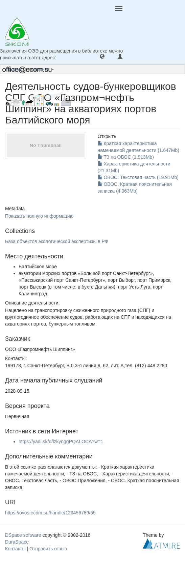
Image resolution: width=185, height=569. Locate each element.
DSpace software (23, 535)
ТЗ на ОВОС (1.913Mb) (126, 157)
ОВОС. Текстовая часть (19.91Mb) (138, 177)
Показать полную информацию (39, 216)
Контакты (15, 548)
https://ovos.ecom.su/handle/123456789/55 (50, 512)
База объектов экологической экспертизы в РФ (56, 241)
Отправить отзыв (48, 548)
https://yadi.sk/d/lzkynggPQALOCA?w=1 (61, 441)
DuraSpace (17, 542)
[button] (102, 56)
